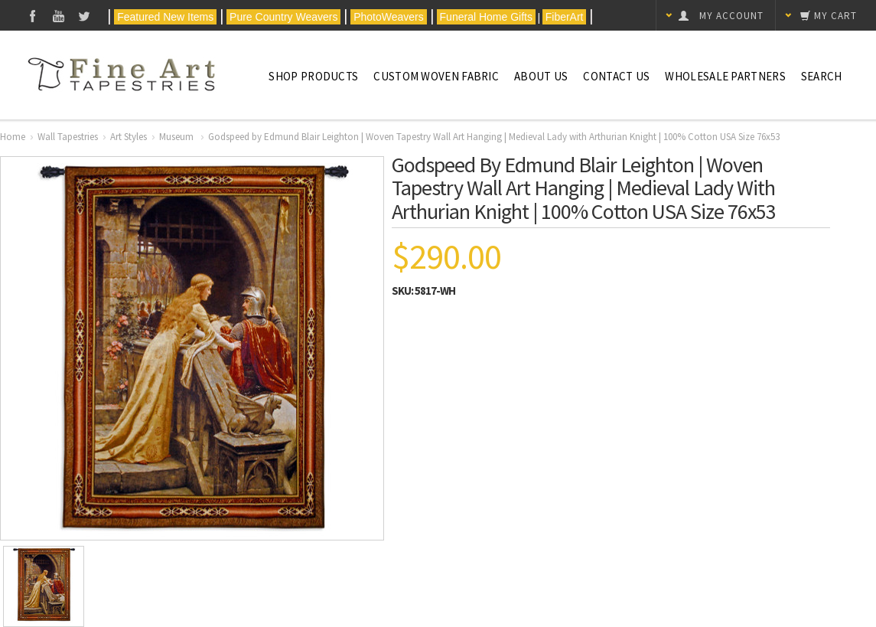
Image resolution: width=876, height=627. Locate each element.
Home (12, 136)
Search (821, 76)
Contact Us (616, 76)
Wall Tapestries (67, 136)
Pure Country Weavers (283, 17)
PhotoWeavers (388, 17)
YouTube (58, 15)
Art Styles (128, 136)
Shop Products (313, 76)
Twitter (84, 15)
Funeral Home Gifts (486, 17)
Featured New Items (165, 17)
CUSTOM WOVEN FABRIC (436, 76)
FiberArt (564, 17)
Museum (177, 136)
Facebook (32, 15)
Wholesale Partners (725, 76)
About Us (541, 76)
